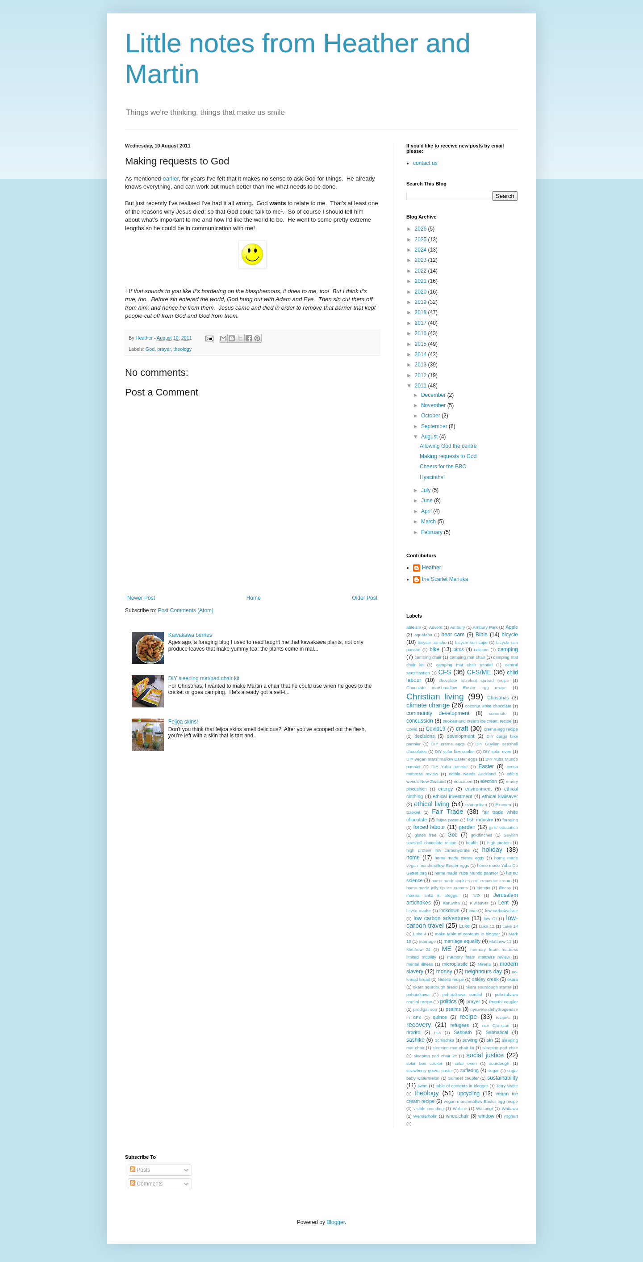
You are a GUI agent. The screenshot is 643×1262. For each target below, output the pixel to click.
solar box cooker (424, 1063)
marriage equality (461, 941)
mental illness (419, 964)
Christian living (435, 696)
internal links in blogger (432, 895)
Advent (436, 627)
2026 (421, 229)
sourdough (499, 1063)
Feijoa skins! (183, 722)
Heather (431, 567)
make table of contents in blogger (467, 933)
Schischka (444, 1040)
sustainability (502, 1078)
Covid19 (435, 729)
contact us (425, 163)
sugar (493, 1070)
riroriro (413, 1032)
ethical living (431, 804)
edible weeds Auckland (472, 773)
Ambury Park (485, 627)
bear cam (453, 634)
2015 (421, 344)
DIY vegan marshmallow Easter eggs (441, 759)
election (488, 781)
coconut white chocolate (488, 705)
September (435, 426)
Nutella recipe (451, 979)
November (434, 405)
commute (497, 713)
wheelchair (457, 1116)
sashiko (415, 1040)
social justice (485, 1055)
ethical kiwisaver (500, 796)
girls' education (503, 827)
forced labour (429, 827)
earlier (171, 178)
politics (448, 1001)
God (150, 349)
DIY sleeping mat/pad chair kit (203, 678)
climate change (428, 705)
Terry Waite (507, 1085)
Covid (412, 729)
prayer (164, 349)
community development (437, 713)
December (434, 395)
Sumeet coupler (463, 1078)
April (427, 511)
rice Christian (495, 1025)
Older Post (364, 598)
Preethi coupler (503, 1001)
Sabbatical (496, 1032)
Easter (486, 766)
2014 (421, 354)
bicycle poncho (432, 642)
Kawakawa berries (190, 635)
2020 (421, 292)
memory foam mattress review (478, 957)
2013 (421, 365)
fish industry (480, 819)
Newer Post (141, 598)
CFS (444, 672)
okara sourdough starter (489, 986)
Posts (140, 1170)
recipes (502, 1017)
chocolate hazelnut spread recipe (474, 680)
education (463, 781)
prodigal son (425, 1009)
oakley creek (485, 979)
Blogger (335, 1222)
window (486, 1116)
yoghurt (511, 1116)
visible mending (428, 1108)
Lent (503, 903)
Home (253, 598)
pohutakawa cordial (462, 994)
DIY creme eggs (448, 743)
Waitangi (484, 1108)
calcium (481, 649)
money (444, 971)
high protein (498, 842)
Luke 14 (510, 926)
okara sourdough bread (435, 986)
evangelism (476, 804)
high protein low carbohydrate (438, 850)
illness (505, 887)
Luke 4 (419, 933)
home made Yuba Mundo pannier (466, 873)
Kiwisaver (479, 902)
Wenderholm (425, 1116)
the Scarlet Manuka (445, 579)
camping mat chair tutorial (464, 664)
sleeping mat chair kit (453, 1047)
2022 (421, 271)
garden (467, 827)
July (426, 490)
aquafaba (423, 634)
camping (508, 649)
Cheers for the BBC (443, 466)
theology (182, 349)
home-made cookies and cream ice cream (471, 880)
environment (478, 788)
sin (490, 1040)
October (431, 415)
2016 (421, 333)
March (429, 521)
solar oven (465, 1063)
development (460, 736)
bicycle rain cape (471, 642)
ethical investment (452, 796)
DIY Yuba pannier (449, 766)
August (430, 436)
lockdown (449, 910)
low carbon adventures (441, 918)
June (427, 500)
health (472, 842)
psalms (453, 1009)
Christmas (498, 697)
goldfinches (482, 835)
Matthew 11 (500, 941)
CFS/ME (479, 672)
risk (437, 1032)
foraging (510, 819)
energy (445, 788)
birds (459, 649)
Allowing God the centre (448, 446)
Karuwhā (451, 902)
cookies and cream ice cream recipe (477, 721)
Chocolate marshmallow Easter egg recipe (456, 687)
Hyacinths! (432, 477)
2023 (421, 260)
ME (447, 948)
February (432, 532)
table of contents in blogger (461, 1085)
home (413, 857)
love (473, 910)
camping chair (428, 657)
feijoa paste (447, 819)
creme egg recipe (501, 729)
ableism (413, 627)
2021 (421, 281)
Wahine (460, 1108)
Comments (146, 1184)
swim (422, 1085)
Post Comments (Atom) (185, 610)
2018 (421, 312)
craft (462, 728)
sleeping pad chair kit (435, 1055)
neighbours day (483, 971)
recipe (468, 1016)
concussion (419, 721)
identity (483, 887)
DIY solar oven (497, 751)
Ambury (457, 627)
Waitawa (510, 1108)
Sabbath (463, 1032)
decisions (424, 736)
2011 (421, 386)
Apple (511, 627)
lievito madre (418, 910)
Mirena (484, 964)
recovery (418, 1024)
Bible (482, 634)
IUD (476, 895)
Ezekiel (413, 812)
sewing (470, 1040)
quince (440, 1017)
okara (512, 979)
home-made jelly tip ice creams (437, 887)
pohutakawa (418, 994)
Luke (464, 926)
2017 (421, 323)
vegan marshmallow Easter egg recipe (481, 1101)
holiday (492, 849)
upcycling (468, 1093)
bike (434, 649)
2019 (421, 302)
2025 (421, 239)
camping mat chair (467, 657)
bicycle (509, 634)
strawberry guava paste (429, 1070)
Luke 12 (486, 926)
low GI (490, 918)
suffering (469, 1070)
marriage (427, 941)
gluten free (425, 835)
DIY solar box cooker (455, 751)
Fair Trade (447, 811)
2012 (421, 375)
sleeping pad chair (500, 1047)
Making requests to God (448, 456)
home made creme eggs (459, 857)
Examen (503, 804)
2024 (421, 250)
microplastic (455, 964)
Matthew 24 (418, 949)
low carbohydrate (501, 910)
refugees (460, 1025)
